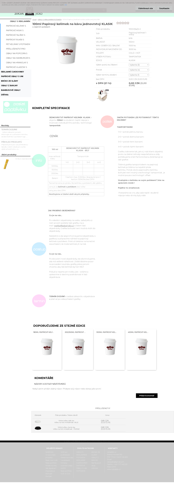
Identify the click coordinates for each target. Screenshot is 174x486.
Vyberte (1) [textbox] (134, 75)
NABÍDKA (49, 452)
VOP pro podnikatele (65, 453)
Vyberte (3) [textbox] (135, 65)
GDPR (63, 468)
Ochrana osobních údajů (66, 464)
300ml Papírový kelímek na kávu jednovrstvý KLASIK (106, 332)
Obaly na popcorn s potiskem (16, 54)
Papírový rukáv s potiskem (15, 40)
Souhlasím (164, 8)
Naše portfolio (51, 463)
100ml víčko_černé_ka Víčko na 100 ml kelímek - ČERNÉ (66, 428)
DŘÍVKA (4, 95)
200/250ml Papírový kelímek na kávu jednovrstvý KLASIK (75, 332)
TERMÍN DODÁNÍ (9, 129)
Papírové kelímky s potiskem (16, 26)
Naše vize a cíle (52, 460)
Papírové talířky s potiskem (15, 35)
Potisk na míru (51, 466)
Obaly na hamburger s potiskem (18, 58)
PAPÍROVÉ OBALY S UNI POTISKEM (12, 77)
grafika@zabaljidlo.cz (64, 226)
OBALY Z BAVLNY (9, 86)
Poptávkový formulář (50, 472)
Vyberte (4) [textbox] (135, 70)
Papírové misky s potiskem (14, 31)
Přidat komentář (146, 396)
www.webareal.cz (96, 484)
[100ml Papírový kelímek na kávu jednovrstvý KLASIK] (102, 89)
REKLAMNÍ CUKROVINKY (12, 72)
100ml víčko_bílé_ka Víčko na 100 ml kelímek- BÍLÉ (66, 421)
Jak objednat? (51, 468)
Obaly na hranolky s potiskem (17, 63)
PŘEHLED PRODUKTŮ (11, 142)
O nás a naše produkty (51, 456)
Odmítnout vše (145, 8)
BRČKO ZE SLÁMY (9, 81)
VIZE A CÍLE (65, 474)
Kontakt (49, 476)
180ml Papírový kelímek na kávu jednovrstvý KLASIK (43, 332)
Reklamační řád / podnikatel (67, 459)
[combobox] (139, 64)
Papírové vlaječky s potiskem (16, 68)
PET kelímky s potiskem (18, 44)
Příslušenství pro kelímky (15, 49)
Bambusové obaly (10, 90)
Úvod (34, 19)
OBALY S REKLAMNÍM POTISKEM (20, 22)
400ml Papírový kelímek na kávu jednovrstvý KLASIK (138, 332)
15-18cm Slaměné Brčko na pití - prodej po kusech (25, 159)
